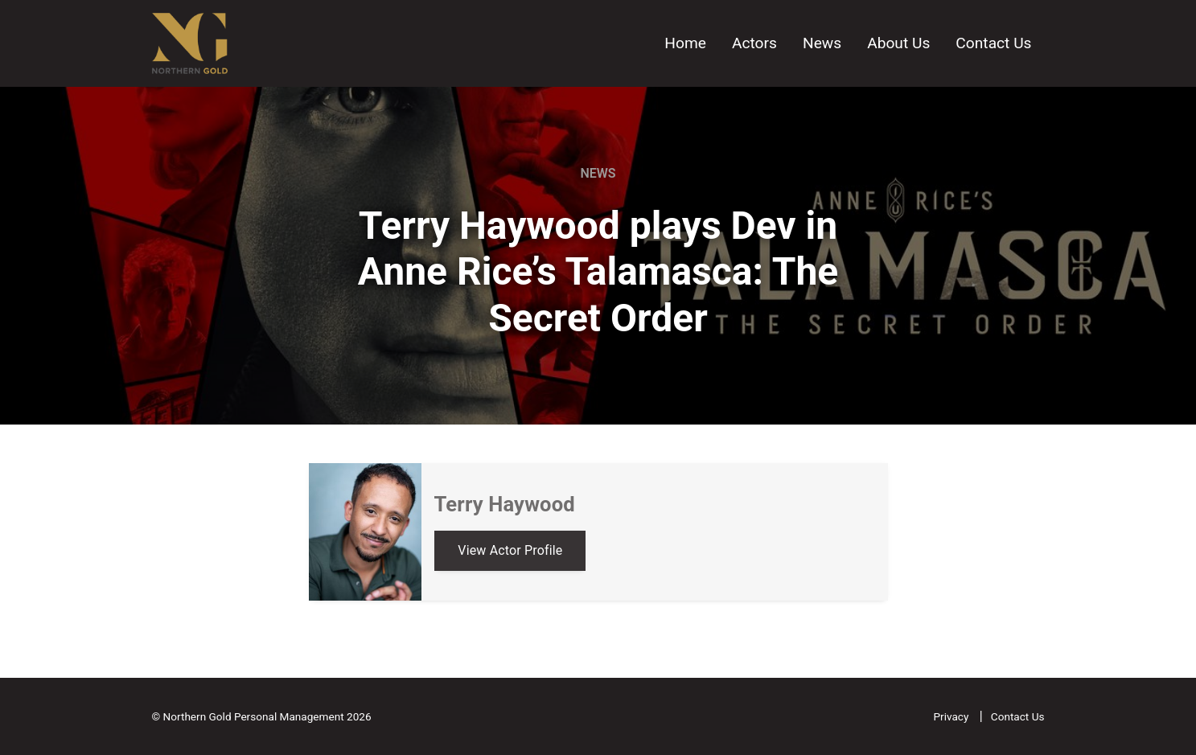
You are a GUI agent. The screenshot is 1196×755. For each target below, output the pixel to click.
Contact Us (993, 43)
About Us (898, 43)
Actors (754, 43)
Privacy (952, 716)
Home (685, 43)
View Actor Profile (510, 550)
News (822, 43)
